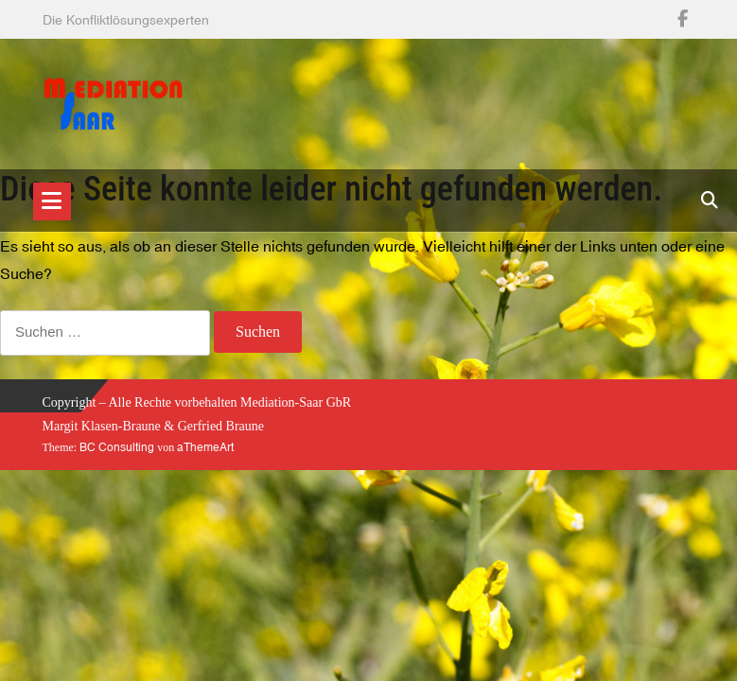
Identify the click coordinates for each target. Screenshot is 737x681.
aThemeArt (205, 447)
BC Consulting (116, 447)
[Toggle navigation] (52, 201)
